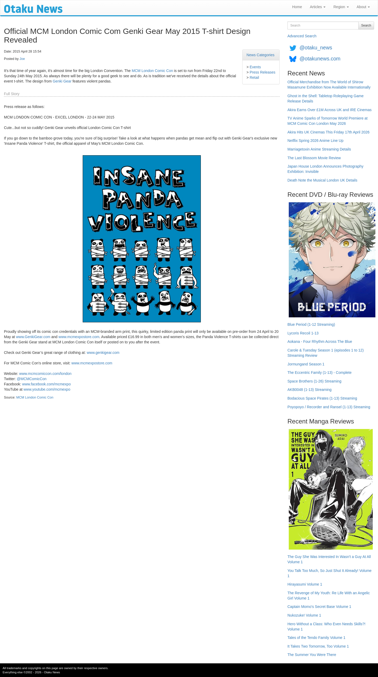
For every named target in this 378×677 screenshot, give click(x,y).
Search (366, 25)
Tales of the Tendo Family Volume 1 (316, 637)
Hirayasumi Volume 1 (304, 584)
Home (297, 7)
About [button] (363, 7)
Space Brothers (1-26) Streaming (314, 381)
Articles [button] (318, 7)
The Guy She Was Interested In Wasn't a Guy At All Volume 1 (329, 559)
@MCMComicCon (31, 379)
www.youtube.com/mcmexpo (46, 389)
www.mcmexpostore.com (79, 337)
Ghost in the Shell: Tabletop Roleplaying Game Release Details (325, 98)
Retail (254, 77)
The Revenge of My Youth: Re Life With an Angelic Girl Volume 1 (328, 595)
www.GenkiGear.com (33, 337)
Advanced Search (302, 36)
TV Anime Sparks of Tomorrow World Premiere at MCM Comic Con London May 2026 (327, 121)
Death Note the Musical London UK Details (322, 180)
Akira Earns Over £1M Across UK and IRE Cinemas (329, 110)
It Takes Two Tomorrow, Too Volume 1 (318, 646)
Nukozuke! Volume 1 (304, 615)
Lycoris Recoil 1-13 (303, 333)
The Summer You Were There (311, 655)
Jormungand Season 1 (305, 364)
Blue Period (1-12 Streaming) (311, 324)
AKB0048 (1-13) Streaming (309, 389)
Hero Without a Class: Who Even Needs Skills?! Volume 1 (326, 626)
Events (255, 67)
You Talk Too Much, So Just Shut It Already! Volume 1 (329, 573)
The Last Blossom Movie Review (314, 158)
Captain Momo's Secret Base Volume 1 (319, 606)
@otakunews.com (320, 58)
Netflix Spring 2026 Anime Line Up (315, 140)
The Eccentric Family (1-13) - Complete (319, 372)
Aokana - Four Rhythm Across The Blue (319, 341)
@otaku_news (316, 47)
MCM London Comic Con (152, 71)
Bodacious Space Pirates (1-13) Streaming (322, 398)
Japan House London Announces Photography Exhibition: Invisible (325, 169)
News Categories (260, 55)
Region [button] (341, 7)
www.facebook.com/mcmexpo (46, 384)
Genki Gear (62, 81)
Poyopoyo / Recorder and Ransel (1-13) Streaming (328, 407)
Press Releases (262, 72)
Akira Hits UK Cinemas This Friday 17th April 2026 (328, 132)
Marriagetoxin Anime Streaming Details (319, 149)
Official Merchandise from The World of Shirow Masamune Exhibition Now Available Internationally (328, 84)
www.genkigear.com (103, 352)
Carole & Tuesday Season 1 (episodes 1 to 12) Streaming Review (325, 353)
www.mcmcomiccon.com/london (45, 373)
